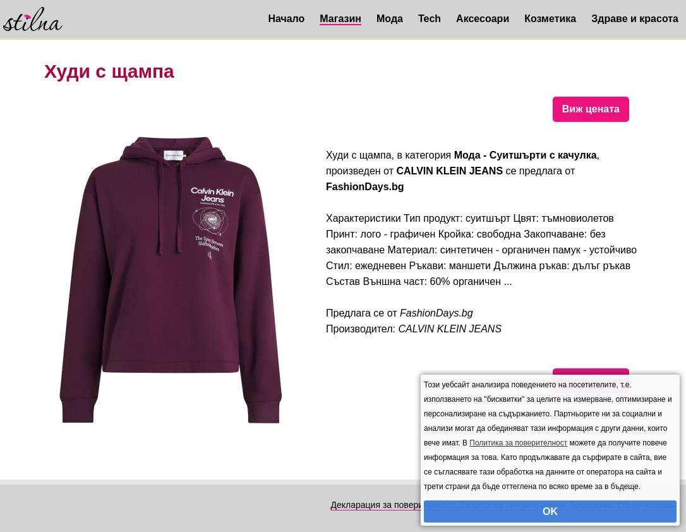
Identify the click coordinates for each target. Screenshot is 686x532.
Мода (389, 18)
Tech (429, 18)
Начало (286, 18)
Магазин (340, 18)
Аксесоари (482, 18)
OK (550, 511)
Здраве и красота (634, 18)
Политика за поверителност (518, 442)
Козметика (550, 18)
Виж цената (591, 109)
